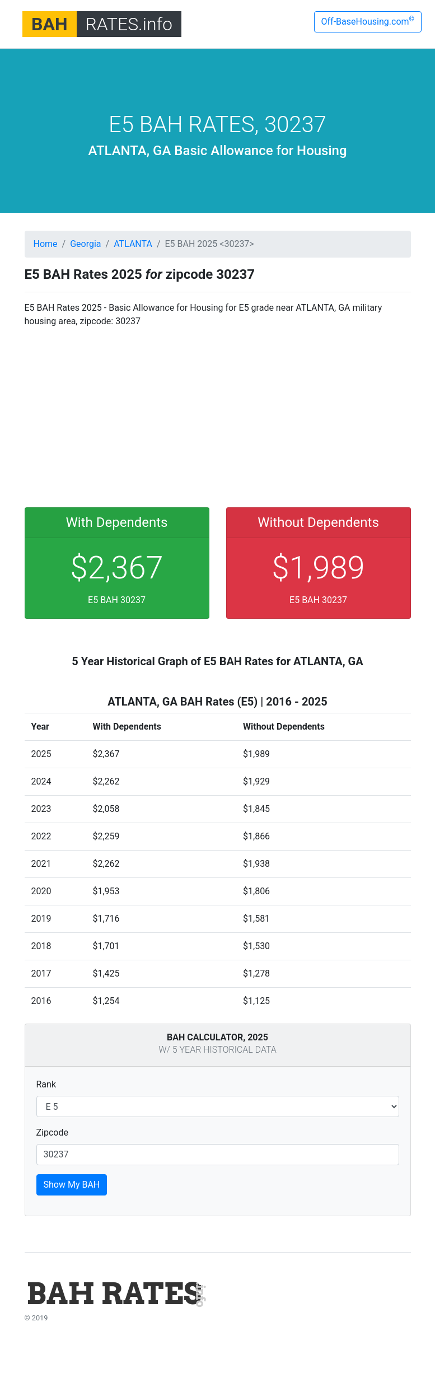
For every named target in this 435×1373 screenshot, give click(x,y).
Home (46, 244)
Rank (46, 1084)
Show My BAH (72, 1184)
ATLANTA (133, 244)
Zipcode (52, 1132)
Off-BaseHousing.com (367, 21)
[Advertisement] (218, 415)
